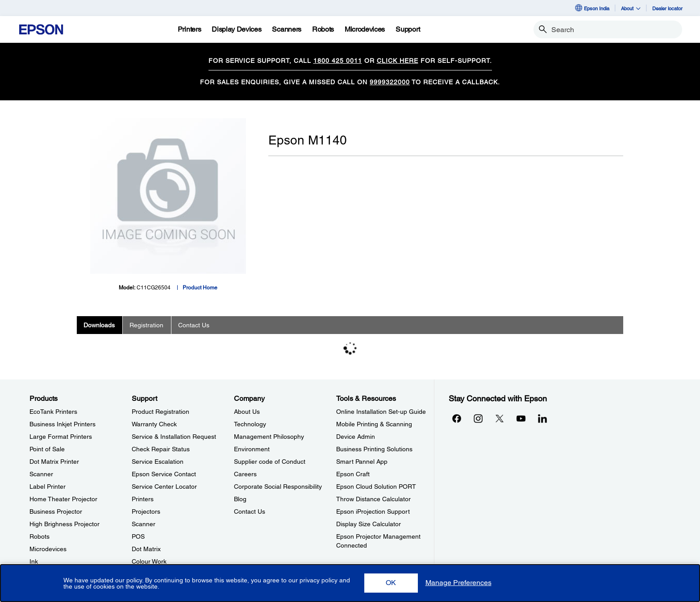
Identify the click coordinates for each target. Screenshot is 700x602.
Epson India (591, 8)
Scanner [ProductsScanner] (41, 474)
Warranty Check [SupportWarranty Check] (154, 424)
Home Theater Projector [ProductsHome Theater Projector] (63, 499)
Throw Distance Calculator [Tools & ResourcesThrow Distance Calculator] (373, 499)
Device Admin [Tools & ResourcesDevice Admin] (355, 436)
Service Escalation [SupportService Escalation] (157, 461)
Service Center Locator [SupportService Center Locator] (164, 486)
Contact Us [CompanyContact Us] (249, 511)
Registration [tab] (146, 325)
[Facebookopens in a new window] (457, 418)
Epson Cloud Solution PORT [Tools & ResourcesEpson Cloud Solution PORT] (376, 486)
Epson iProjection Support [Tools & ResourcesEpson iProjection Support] (373, 511)
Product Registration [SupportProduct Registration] (160, 411)
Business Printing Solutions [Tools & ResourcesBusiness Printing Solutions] (374, 449)
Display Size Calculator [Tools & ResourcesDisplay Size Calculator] (368, 524)
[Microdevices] (364, 29)
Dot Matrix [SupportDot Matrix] (146, 549)
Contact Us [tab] (193, 325)
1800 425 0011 (337, 60)
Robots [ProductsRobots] (39, 536)
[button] (391, 583)
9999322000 (390, 82)
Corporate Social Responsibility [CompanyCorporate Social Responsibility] (278, 486)
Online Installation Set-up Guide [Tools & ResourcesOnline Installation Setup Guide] (381, 411)
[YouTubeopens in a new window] (521, 418)
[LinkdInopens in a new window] (542, 418)
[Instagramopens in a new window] (478, 418)
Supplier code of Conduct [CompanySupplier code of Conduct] (269, 461)
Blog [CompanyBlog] (240, 499)
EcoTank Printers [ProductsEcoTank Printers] (53, 411)
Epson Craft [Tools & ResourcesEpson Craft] (353, 474)
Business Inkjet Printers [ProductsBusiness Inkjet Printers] (62, 424)
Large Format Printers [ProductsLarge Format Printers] (60, 436)
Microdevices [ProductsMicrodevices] (48, 549)
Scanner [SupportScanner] (143, 524)
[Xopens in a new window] (500, 418)
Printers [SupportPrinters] (143, 499)
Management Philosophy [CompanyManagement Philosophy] (269, 436)
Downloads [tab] (99, 325)
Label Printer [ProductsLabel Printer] (47, 486)
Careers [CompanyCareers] (245, 474)
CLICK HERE (397, 60)
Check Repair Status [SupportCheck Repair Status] (161, 449)
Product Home (200, 288)
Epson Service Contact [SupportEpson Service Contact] (164, 474)
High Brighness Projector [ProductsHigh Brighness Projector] (64, 524)
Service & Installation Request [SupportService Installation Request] (174, 436)
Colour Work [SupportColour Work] (149, 561)
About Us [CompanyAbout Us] (247, 411)
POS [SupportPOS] (138, 536)
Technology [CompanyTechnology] (250, 424)
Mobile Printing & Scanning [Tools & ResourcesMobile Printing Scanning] (374, 424)
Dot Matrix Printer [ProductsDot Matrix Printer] (54, 461)
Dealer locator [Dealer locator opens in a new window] (667, 8)
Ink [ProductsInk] (33, 561)
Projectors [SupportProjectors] (146, 511)
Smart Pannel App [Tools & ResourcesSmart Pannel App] (362, 461)
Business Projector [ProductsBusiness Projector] (55, 511)
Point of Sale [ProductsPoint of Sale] (47, 449)
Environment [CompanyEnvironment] (252, 449)
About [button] (631, 8)
